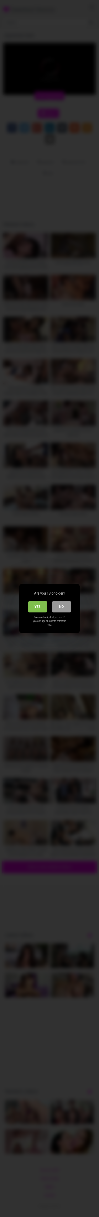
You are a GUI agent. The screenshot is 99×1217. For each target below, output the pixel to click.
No (61, 607)
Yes (38, 607)
